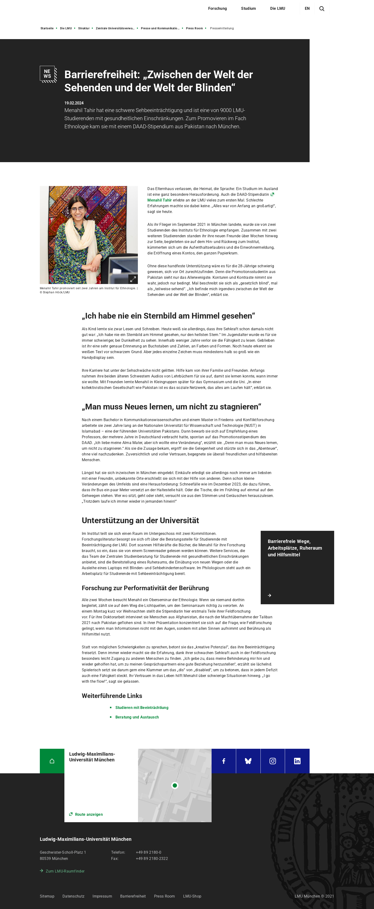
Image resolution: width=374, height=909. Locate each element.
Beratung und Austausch (137, 717)
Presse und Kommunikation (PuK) (162, 28)
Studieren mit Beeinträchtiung (141, 707)
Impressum (102, 896)
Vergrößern (133, 279)
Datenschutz (73, 896)
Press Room (194, 28)
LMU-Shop (192, 896)
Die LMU (66, 28)
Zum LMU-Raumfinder (65, 871)
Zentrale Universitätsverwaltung (117, 28)
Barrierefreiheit (133, 896)
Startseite (47, 28)
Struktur (83, 28)
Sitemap (47, 896)
